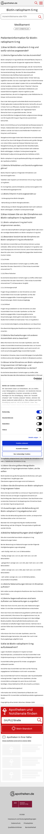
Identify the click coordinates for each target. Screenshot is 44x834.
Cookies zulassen (22, 443)
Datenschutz (15, 823)
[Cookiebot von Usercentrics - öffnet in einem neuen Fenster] (33, 379)
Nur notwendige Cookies (22, 454)
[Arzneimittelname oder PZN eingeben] (22, 16)
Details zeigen (33, 437)
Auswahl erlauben (22, 448)
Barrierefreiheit (30, 827)
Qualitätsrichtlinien (15, 827)
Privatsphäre (28, 823)
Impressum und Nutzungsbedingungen (22, 819)
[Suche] (36, 3)
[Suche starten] (40, 16)
